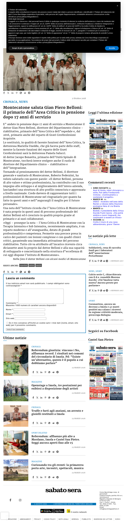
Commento (12, 303)
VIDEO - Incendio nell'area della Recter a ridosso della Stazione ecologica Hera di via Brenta (108, 204)
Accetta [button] (112, 48)
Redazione (12, 519)
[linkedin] (12, 93)
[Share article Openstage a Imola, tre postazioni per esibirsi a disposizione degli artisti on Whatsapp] (49, 397)
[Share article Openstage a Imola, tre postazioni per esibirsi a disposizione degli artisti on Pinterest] (45, 397)
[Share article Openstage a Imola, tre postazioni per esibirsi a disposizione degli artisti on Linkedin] (41, 397)
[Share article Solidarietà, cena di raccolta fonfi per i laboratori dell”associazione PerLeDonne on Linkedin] (95, 261)
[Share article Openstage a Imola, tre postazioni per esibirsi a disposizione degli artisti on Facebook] (33, 397)
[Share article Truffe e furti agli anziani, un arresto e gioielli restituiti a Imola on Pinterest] (45, 423)
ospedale (23, 265)
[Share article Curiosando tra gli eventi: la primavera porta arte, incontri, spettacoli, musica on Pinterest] (45, 477)
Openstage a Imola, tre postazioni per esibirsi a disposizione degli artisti (57, 387)
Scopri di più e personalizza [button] (23, 48)
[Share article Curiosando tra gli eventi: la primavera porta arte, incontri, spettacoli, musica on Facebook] (33, 477)
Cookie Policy (50, 519)
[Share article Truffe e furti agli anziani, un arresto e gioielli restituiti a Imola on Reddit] (53, 423)
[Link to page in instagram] (20, 500)
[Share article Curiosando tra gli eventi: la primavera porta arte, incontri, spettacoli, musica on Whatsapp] (49, 477)
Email (9, 314)
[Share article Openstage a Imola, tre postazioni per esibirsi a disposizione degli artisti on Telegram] (57, 397)
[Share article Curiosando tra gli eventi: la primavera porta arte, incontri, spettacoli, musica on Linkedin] (41, 477)
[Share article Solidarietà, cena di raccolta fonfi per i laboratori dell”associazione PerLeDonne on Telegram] (107, 261)
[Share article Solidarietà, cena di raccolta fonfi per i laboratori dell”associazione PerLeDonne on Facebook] (90, 261)
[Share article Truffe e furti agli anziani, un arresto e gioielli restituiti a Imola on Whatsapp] (49, 423)
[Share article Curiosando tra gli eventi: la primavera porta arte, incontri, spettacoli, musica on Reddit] (53, 477)
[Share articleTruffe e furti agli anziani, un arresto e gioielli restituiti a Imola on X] (37, 423)
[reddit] (25, 93)
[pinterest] (17, 93)
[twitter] (8, 93)
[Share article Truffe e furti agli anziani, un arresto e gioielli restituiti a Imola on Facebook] (33, 423)
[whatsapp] (21, 93)
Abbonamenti (26, 519)
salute (31, 265)
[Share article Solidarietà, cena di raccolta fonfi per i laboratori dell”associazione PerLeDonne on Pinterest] (98, 261)
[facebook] (4, 93)
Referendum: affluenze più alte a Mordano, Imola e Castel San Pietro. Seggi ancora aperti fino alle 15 (56, 439)
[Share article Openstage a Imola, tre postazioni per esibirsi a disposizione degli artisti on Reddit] (53, 397)
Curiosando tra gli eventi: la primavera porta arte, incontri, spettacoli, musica (58, 466)
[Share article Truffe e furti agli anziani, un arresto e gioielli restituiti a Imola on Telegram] (57, 423)
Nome (9, 309)
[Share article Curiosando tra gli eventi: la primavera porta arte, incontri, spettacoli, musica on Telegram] (57, 477)
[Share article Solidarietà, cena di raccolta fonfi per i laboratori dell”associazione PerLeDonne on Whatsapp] (101, 261)
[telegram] (29, 93)
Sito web (10, 318)
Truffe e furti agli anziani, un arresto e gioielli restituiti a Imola (57, 412)
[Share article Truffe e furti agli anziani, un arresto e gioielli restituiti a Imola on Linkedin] (41, 423)
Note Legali (64, 519)
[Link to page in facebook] (10, 500)
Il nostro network (77, 512)
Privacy (37, 519)
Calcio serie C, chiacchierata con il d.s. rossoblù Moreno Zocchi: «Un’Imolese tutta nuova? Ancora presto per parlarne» (105, 280)
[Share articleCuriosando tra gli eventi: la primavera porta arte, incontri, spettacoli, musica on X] (37, 477)
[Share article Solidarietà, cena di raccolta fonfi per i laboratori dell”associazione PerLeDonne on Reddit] (104, 261)
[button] (117, 6)
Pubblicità (86, 519)
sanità (38, 265)
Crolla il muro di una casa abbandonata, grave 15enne (106, 223)
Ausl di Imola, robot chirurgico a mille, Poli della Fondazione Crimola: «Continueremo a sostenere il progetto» (108, 193)
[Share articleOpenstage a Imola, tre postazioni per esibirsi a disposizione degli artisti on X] (37, 397)
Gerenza (75, 519)
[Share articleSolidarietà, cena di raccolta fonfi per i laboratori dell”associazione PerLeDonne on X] (93, 261)
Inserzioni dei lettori (103, 519)
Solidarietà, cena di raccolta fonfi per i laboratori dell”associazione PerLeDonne (105, 251)
